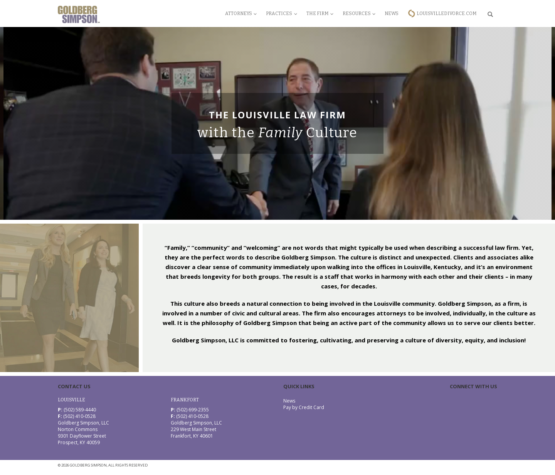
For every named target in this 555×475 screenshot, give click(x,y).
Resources (359, 13)
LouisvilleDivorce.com (447, 13)
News (392, 13)
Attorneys (241, 13)
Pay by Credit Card (303, 407)
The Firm (319, 13)
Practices (281, 13)
